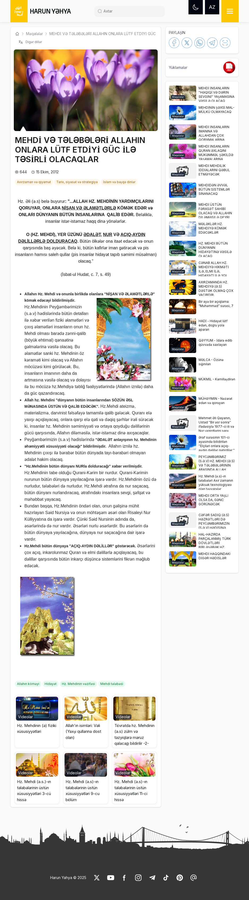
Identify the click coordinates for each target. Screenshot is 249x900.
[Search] (131, 11)
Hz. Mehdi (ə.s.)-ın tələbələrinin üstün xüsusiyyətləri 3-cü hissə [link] (34, 790)
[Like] (97, 877)
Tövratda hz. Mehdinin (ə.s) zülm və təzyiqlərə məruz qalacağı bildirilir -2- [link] (134, 734)
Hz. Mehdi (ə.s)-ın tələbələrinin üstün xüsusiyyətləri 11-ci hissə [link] (130, 790)
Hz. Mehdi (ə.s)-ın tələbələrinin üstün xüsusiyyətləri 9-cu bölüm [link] (83, 790)
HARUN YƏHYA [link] (50, 11)
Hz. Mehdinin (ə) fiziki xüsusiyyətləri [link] (36, 728)
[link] (34, 181)
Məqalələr (34, 33)
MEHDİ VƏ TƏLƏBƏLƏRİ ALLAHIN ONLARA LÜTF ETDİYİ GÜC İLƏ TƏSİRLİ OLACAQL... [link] (124, 33)
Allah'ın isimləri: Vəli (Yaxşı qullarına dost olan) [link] (83, 731)
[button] (37, 722)
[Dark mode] (195, 7)
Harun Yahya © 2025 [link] (68, 877)
